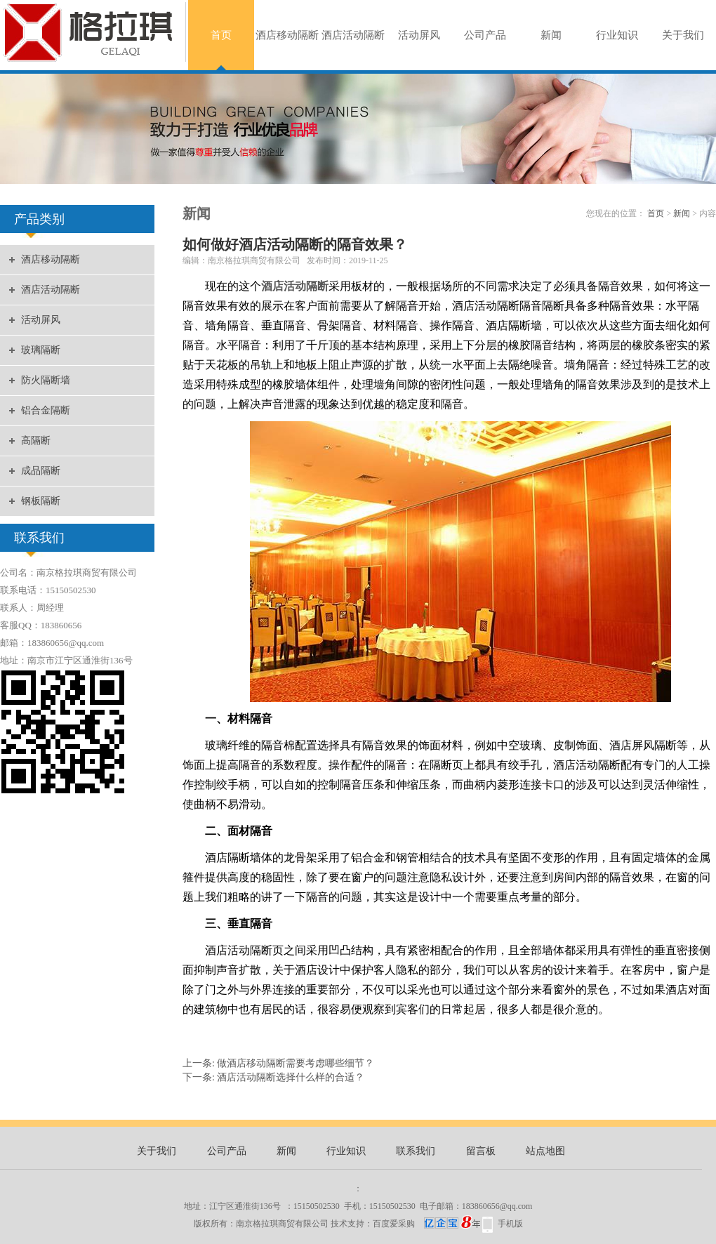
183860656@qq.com (497, 1206)
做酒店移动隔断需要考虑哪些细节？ (295, 1063)
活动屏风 (419, 35)
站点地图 (545, 1151)
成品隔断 (40, 470)
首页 (221, 35)
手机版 (510, 1224)
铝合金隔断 (45, 410)
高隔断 (36, 440)
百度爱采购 (426, 1224)
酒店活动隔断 (353, 35)
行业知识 (617, 35)
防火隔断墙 (45, 380)
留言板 (481, 1151)
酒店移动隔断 (287, 35)
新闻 (551, 35)
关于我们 (683, 35)
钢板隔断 (40, 501)
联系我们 (415, 1151)
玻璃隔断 (40, 350)
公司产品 (485, 35)
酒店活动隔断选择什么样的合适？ (290, 1077)
